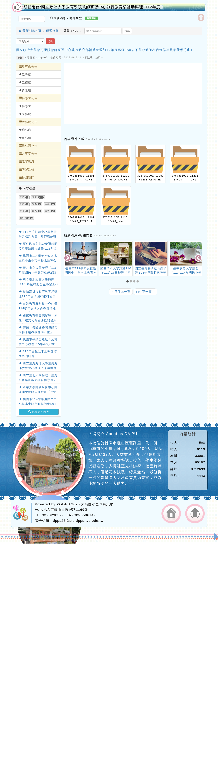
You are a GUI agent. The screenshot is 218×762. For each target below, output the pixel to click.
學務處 (25, 114)
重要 (47, 204)
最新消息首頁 (30, 30)
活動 (34, 197)
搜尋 (127, 30)
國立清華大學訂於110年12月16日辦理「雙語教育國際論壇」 (115, 273)
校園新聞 (26, 177)
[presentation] (67, 258)
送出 (50, 41)
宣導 (47, 211)
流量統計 (188, 434)
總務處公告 (28, 122)
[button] (128, 281)
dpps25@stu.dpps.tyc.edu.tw (78, 521)
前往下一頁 (145, 291)
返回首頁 (171, 513)
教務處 (25, 82)
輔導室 (25, 106)
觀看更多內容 (38, 411)
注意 (22, 211)
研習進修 (52, 30)
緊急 (34, 204)
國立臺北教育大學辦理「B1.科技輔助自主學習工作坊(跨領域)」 (39, 284)
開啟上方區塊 (201, 17)
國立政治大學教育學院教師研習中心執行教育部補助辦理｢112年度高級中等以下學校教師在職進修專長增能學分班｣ (104, 50)
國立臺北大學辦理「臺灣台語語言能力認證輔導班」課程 (38, 380)
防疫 (22, 204)
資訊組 (25, 90)
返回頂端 (195, 513)
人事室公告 (28, 153)
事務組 (25, 137)
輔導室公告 (28, 98)
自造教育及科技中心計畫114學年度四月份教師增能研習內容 (38, 308)
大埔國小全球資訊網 (97, 504)
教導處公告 (28, 66)
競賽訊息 (26, 161)
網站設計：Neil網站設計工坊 (22, 513)
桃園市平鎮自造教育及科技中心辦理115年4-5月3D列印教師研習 (38, 344)
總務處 (25, 129)
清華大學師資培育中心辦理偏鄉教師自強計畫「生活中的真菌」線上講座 (38, 392)
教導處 (25, 74)
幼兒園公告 (28, 145)
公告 (20, 57)
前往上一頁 (120, 291)
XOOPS (63, 504)
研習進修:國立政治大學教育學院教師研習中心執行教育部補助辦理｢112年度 (92, 7)
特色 (34, 211)
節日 (22, 197)
